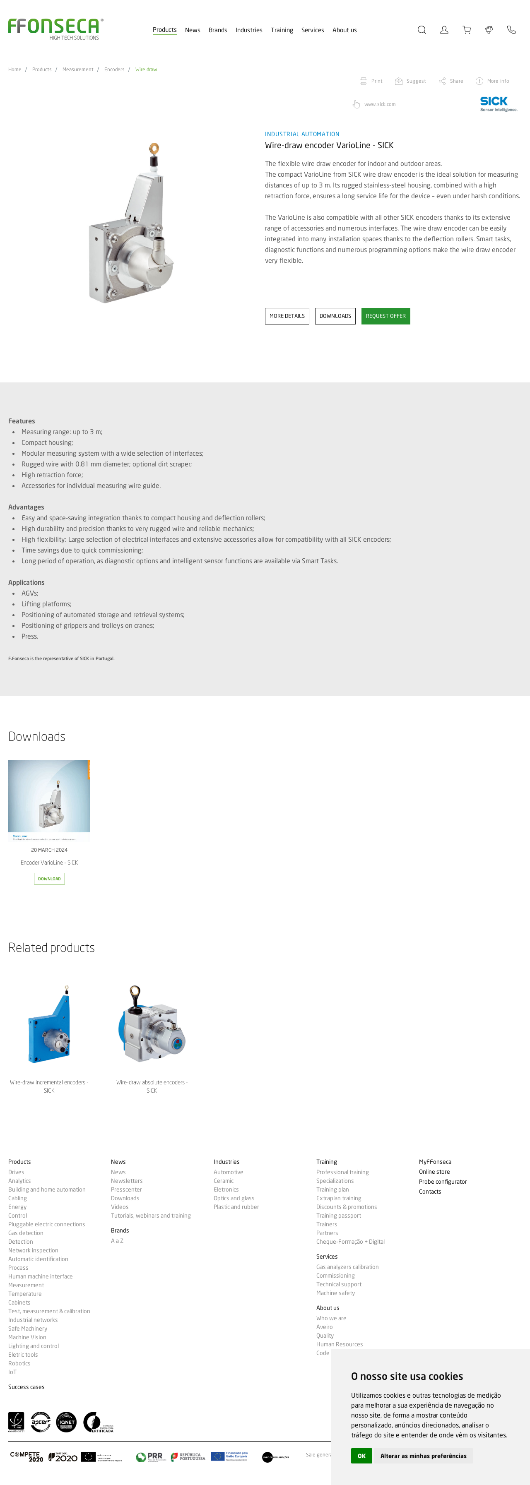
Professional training (342, 1172)
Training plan (332, 1189)
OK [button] (362, 1455)
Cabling (17, 1198)
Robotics (19, 1363)
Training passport (338, 1215)
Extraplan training (338, 1198)
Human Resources (339, 1344)
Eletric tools (23, 1354)
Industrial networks (33, 1320)
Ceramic (224, 1180)
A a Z (117, 1241)
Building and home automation (47, 1189)
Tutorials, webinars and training (151, 1215)
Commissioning (335, 1275)
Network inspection (33, 1250)
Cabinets (19, 1302)
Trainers (326, 1224)
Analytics (19, 1180)
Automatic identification (38, 1259)
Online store (434, 1172)
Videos (120, 1207)
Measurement (78, 69)
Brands (218, 30)
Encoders (114, 69)
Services (312, 30)
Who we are (331, 1318)
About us (344, 30)
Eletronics (226, 1189)
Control (17, 1215)
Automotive (228, 1172)
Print (377, 81)
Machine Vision (27, 1337)
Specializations (335, 1180)
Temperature (25, 1293)
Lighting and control (33, 1346)
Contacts (430, 1192)
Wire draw (146, 69)
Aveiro (324, 1327)
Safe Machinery (27, 1328)
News (192, 30)
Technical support (338, 1284)
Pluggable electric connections (46, 1224)
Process (18, 1267)
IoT (12, 1372)
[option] (131, 223)
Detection (20, 1241)
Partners (327, 1233)
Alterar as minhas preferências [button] (424, 1455)
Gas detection (25, 1233)
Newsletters (127, 1180)
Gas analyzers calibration (347, 1267)
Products (165, 29)
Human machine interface (40, 1276)
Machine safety (335, 1293)
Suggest (416, 81)
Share (456, 81)
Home (15, 69)
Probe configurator (443, 1182)
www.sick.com (380, 104)
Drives (16, 1172)
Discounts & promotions (346, 1207)
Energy (17, 1207)
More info (498, 81)
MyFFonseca (435, 1162)
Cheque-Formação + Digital (350, 1241)
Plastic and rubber (236, 1207)
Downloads (125, 1198)
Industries (249, 30)
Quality (325, 1335)
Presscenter (126, 1189)
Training (282, 30)
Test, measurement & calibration (49, 1311)
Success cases (26, 1387)
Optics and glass (234, 1198)
